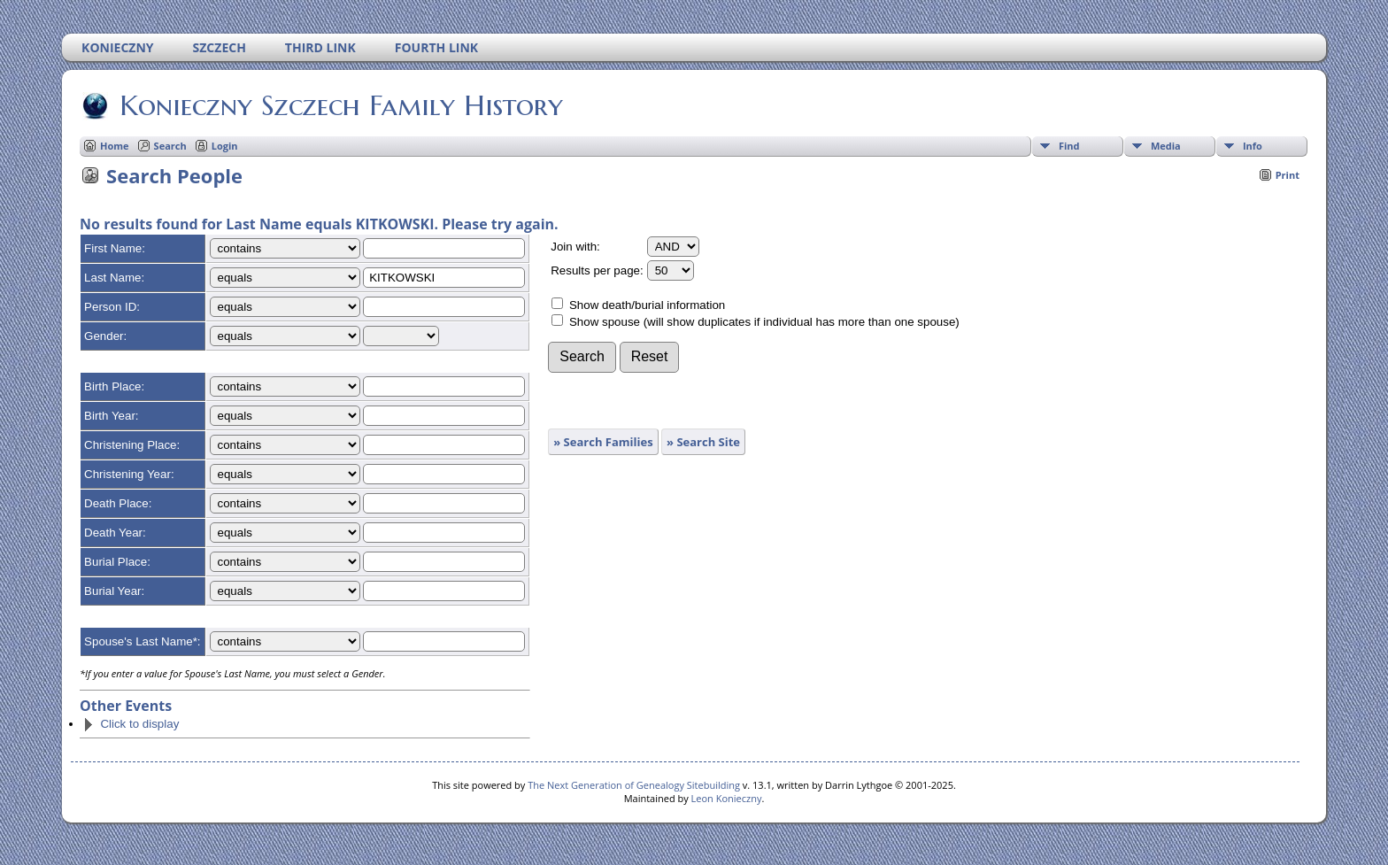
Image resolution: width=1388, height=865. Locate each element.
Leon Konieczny (726, 798)
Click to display (130, 723)
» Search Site (703, 442)
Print (1287, 174)
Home (114, 145)
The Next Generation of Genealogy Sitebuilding (634, 785)
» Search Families (602, 442)
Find (1069, 145)
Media (1166, 145)
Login (225, 145)
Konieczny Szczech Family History (340, 105)
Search (170, 145)
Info (1252, 145)
